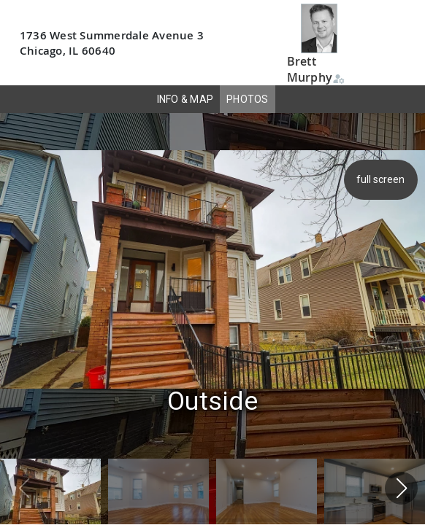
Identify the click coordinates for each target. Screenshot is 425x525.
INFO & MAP (185, 99)
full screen (383, 179)
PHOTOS (247, 99)
